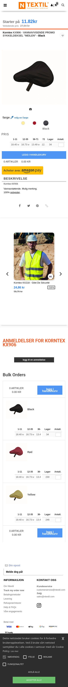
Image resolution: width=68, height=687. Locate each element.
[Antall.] (58, 435)
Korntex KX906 (11, 184)
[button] (52, 5)
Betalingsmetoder (12, 594)
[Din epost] (33, 565)
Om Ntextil (9, 586)
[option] (34, 77)
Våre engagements (13, 611)
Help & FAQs (10, 607)
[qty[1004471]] (61, 145)
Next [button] (62, 79)
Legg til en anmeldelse (34, 360)
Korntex (7, 32)
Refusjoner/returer (12, 603)
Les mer (14, 651)
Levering (8, 599)
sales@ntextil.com (46, 596)
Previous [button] (8, 79)
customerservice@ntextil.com (51, 590)
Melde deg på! (14, 571)
